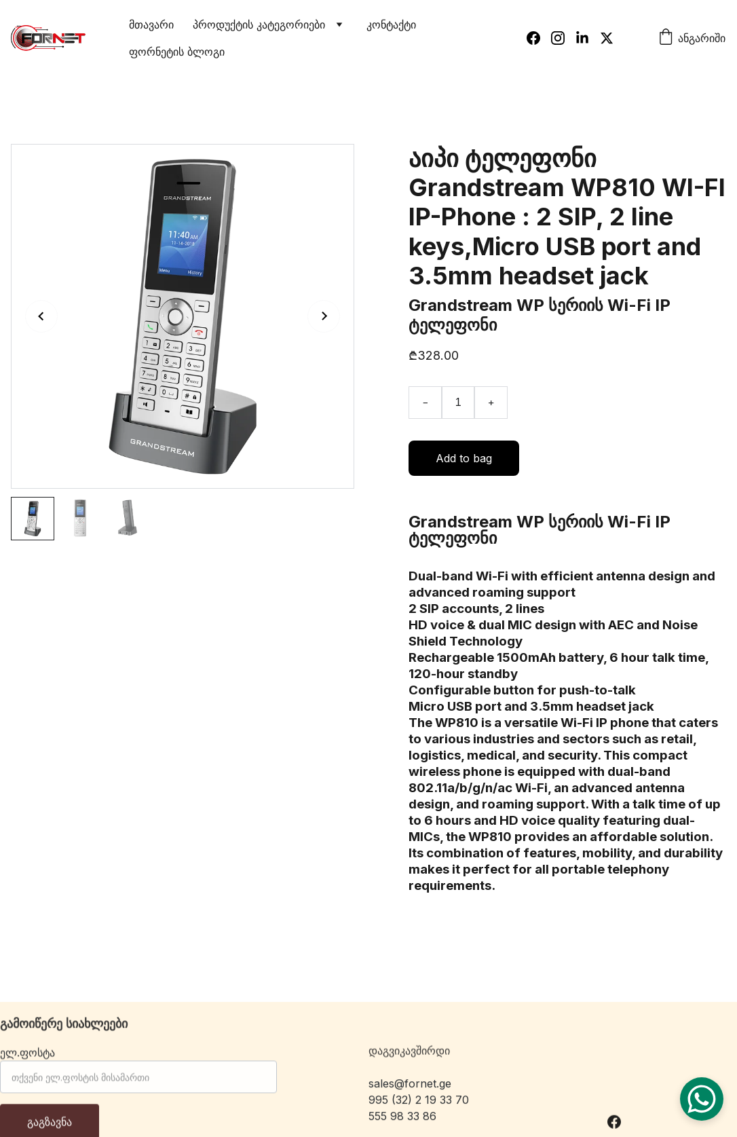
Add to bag (464, 458)
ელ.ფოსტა (27, 1059)
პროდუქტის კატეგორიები (259, 24)
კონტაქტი (391, 24)
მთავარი (151, 24)
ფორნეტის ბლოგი (177, 51)
